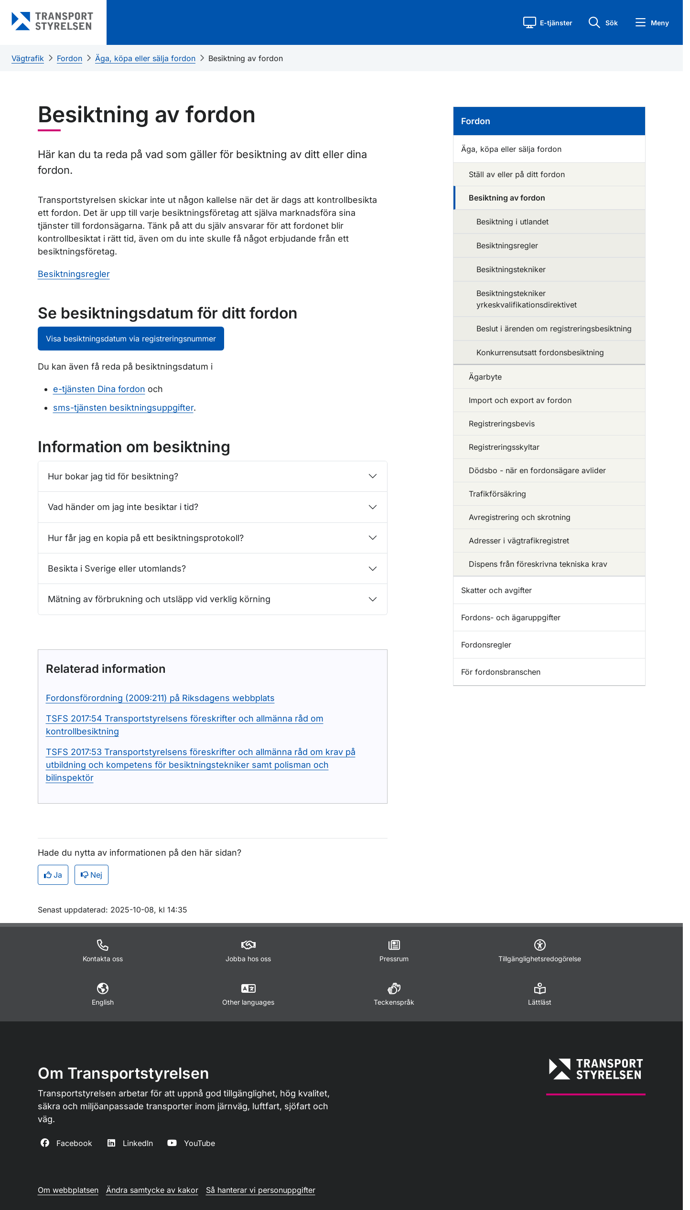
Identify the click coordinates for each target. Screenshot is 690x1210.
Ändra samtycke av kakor (152, 1190)
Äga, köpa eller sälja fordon (145, 58)
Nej (91, 875)
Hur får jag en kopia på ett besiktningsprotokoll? (146, 538)
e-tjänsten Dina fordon (99, 389)
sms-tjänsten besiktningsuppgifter (123, 408)
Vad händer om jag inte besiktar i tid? (123, 507)
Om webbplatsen (68, 1190)
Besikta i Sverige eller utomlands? (117, 568)
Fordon (69, 58)
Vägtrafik (27, 58)
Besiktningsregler (74, 274)
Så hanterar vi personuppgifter (260, 1190)
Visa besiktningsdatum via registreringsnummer (131, 338)
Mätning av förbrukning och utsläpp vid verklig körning (159, 599)
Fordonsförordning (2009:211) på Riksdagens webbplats (160, 698)
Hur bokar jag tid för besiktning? (113, 476)
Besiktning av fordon (245, 58)
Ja (53, 875)
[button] (548, 22)
